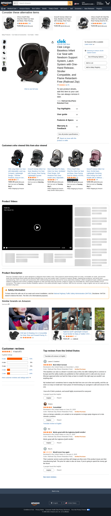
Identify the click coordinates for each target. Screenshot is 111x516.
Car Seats (30, 35)
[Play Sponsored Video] (29, 318)
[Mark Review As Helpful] (48, 398)
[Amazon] (6, 3)
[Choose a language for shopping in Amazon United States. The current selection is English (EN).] (76, 3)
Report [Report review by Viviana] (59, 420)
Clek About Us (9, 210)
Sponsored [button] (6, 304)
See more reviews (49, 477)
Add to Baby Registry (93, 67)
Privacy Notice (40, 509)
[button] (3, 9)
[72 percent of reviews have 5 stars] (17, 359)
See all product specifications (68, 134)
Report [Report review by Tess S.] (59, 470)
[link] (20, 26)
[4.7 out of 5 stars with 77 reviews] (63, 23)
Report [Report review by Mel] (59, 443)
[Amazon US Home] (35, 504)
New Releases (89, 8)
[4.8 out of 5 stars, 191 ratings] (72, 177)
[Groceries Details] (82, 8)
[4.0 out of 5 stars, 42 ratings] (52, 179)
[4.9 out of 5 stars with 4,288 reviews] (100, 23)
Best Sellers (36, 8)
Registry (99, 8)
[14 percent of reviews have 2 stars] (17, 370)
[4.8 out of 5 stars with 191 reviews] (26, 23)
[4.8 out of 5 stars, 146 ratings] (92, 179)
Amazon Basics (24, 8)
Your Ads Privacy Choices (78, 509)
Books (44, 8)
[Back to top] (55, 493)
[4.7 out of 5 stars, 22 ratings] (13, 179)
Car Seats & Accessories (19, 35)
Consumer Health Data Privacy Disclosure (57, 509)
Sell (71, 8)
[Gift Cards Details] (68, 8)
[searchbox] (43, 3)
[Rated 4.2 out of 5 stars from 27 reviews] (77, 336)
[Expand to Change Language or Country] (61, 503)
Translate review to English (52, 423)
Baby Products (6, 35)
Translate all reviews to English (55, 356)
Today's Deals (53, 8)
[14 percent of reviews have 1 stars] (17, 373)
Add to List (89, 63)
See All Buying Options (96, 57)
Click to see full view (31, 89)
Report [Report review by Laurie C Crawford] (59, 398)
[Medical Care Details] (17, 8)
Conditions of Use (29, 509)
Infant (36, 35)
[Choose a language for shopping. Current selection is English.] (55, 503)
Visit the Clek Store (63, 44)
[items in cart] (107, 3)
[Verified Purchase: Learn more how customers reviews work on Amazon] (80, 369)
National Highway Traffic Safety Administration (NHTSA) (72, 293)
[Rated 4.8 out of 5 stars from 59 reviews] (34, 337)
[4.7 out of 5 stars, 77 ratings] (33, 177)
